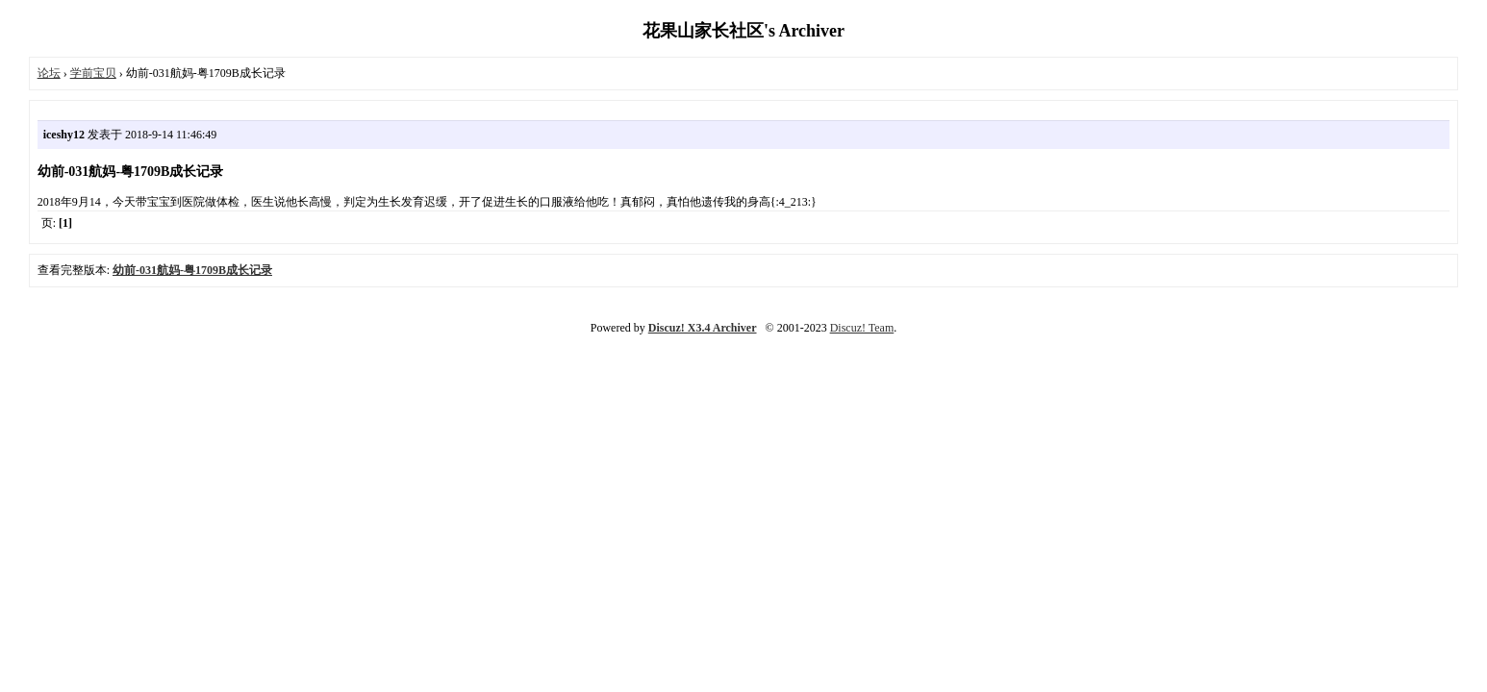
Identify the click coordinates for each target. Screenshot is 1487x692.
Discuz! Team (862, 327)
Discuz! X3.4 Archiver (702, 327)
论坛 (49, 73)
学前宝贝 (93, 73)
